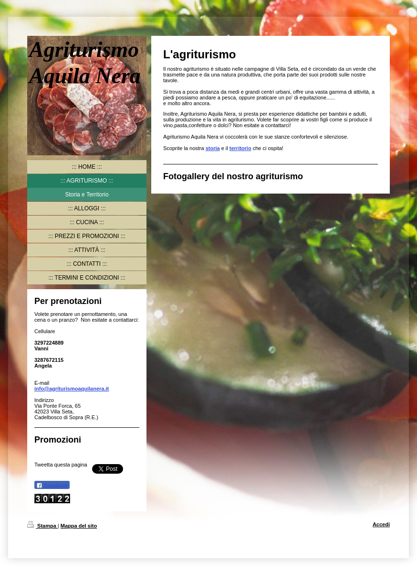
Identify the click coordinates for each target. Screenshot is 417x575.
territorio (240, 148)
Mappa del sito (79, 526)
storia (213, 148)
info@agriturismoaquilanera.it (71, 388)
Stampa (42, 526)
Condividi (52, 485)
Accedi (381, 524)
